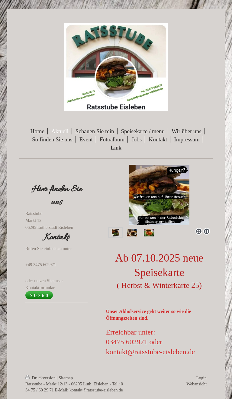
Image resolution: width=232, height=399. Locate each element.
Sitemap (66, 377)
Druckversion (41, 377)
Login (201, 377)
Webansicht (196, 383)
